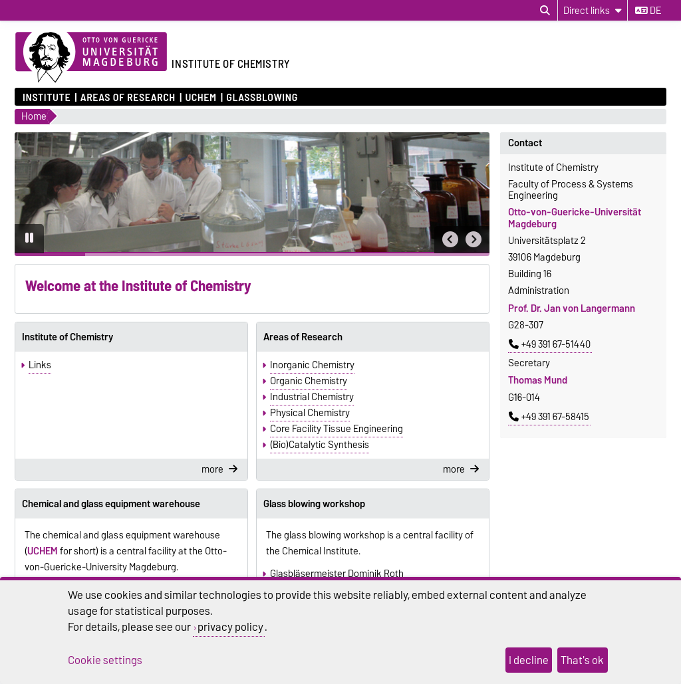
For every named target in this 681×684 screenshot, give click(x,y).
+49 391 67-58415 (549, 417)
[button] (450, 239)
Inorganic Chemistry (312, 365)
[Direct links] (592, 10)
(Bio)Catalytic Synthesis (319, 445)
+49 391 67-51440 (550, 344)
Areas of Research (128, 96)
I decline (529, 660)
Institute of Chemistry (67, 337)
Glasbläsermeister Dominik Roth (337, 574)
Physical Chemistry (310, 413)
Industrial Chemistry (312, 397)
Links (40, 365)
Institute (46, 96)
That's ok (582, 660)
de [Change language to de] (648, 11)
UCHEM (200, 96)
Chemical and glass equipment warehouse (111, 504)
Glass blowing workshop (314, 504)
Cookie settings (105, 660)
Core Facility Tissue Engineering (336, 429)
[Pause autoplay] (29, 238)
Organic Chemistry (308, 381)
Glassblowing (262, 96)
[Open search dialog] (545, 11)
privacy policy (230, 627)
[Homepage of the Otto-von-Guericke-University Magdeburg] (91, 57)
